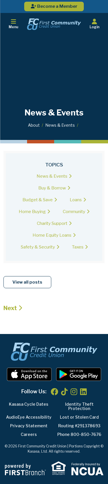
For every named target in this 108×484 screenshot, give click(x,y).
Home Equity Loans (52, 235)
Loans (76, 200)
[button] (94, 24)
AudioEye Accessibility (29, 417)
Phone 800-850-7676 (79, 434)
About (34, 125)
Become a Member (54, 6)
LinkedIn (83, 391)
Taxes (78, 247)
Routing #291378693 (79, 425)
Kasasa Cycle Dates (28, 404)
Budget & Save (37, 200)
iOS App (29, 374)
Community (74, 211)
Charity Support (52, 223)
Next (10, 308)
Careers (29, 434)
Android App (78, 374)
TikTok (64, 391)
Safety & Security (38, 247)
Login (94, 24)
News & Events (60, 125)
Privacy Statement (29, 425)
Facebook (54, 391)
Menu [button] (13, 24)
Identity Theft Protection (79, 406)
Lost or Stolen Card (79, 417)
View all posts (27, 282)
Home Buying (32, 211)
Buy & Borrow (52, 188)
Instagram (74, 391)
